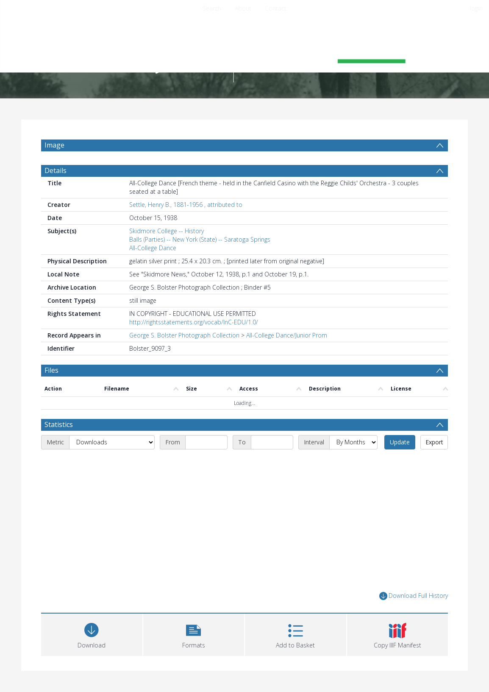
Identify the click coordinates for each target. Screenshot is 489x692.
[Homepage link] (244, 54)
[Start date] (206, 442)
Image (54, 145)
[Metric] (112, 442)
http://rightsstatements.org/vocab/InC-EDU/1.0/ (193, 322)
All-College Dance (152, 248)
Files (51, 370)
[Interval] (353, 442)
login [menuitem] (476, 8)
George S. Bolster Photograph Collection (184, 335)
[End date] (272, 442)
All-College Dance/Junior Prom (286, 335)
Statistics (58, 424)
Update (400, 442)
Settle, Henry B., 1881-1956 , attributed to (185, 205)
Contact (275, 8)
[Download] (91, 634)
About (243, 8)
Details (55, 170)
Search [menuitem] (212, 8)
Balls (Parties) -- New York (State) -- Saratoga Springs (199, 239)
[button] (193, 634)
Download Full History (413, 596)
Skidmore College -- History (166, 231)
